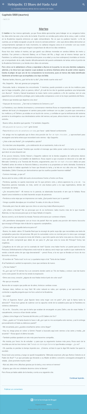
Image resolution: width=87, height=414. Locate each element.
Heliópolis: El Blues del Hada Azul (32, 4)
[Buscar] (83, 5)
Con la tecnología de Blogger (43, 400)
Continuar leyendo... (77, 378)
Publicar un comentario (13, 389)
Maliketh (49, 404)
